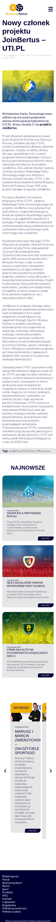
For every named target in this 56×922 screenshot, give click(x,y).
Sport (5, 882)
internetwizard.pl (33, 916)
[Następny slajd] (51, 768)
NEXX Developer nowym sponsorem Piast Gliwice (26, 584)
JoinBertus (15, 451)
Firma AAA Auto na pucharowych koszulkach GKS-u (27, 653)
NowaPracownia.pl (42, 914)
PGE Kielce (28, 451)
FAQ (5, 889)
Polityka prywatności (14, 901)
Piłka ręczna (43, 451)
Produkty (7, 885)
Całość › (46, 538)
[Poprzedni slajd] (5, 768)
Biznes (6, 879)
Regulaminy (9, 898)
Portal (5, 873)
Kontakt (7, 892)
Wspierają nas (10, 869)
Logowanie (8, 895)
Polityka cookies (11, 905)
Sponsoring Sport (12, 876)
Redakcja (12, 55)
